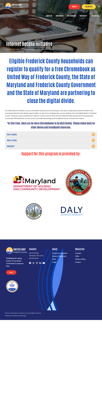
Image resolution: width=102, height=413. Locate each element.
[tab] (51, 134)
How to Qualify (12, 134)
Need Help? (83, 16)
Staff (54, 259)
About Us (49, 16)
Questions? (11, 146)
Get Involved (71, 16)
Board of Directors (59, 256)
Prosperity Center (29, 49)
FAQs (77, 256)
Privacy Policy (80, 259)
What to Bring (12, 140)
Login (54, 262)
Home (8, 49)
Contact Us (94, 16)
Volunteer (88, 6)
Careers (78, 262)
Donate (74, 6)
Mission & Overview (59, 253)
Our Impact (60, 16)
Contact (78, 253)
